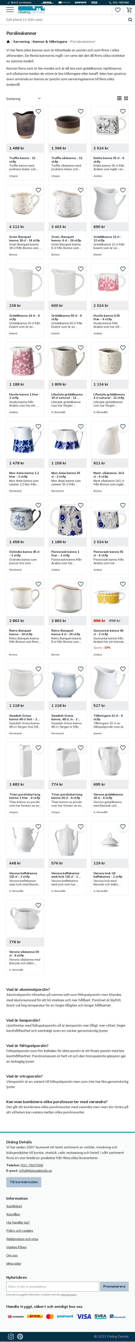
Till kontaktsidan (24, 1182)
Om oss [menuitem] (12, 1255)
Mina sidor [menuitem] (13, 1264)
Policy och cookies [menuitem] (19, 1231)
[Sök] (130, 20)
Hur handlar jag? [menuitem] (18, 1222)
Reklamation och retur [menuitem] (22, 1239)
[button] (10, 10)
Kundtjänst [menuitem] (14, 1206)
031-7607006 (32, 1165)
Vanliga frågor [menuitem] (16, 1247)
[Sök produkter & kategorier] (65, 20)
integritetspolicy (68, 1294)
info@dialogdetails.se (35, 1170)
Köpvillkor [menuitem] (13, 1214)
